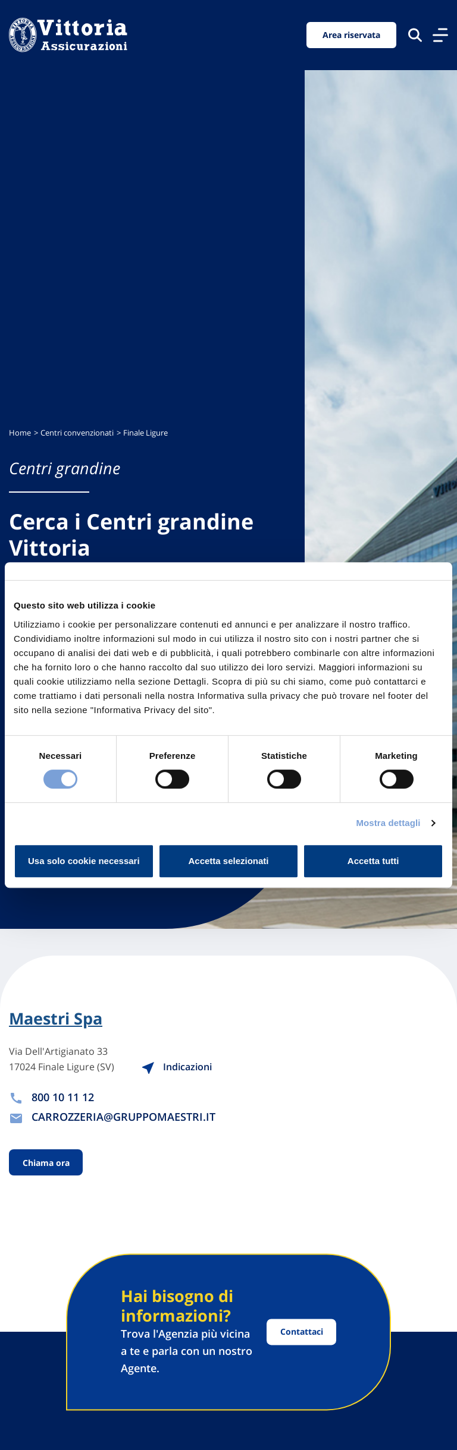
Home (20, 433)
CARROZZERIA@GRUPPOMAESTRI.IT (123, 1116)
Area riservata (351, 34)
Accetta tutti (373, 861)
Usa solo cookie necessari (84, 861)
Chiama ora (46, 1162)
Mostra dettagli (388, 823)
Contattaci (301, 1332)
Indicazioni (176, 1066)
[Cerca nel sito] (415, 35)
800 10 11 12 (63, 1097)
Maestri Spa (55, 1018)
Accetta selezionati (228, 861)
